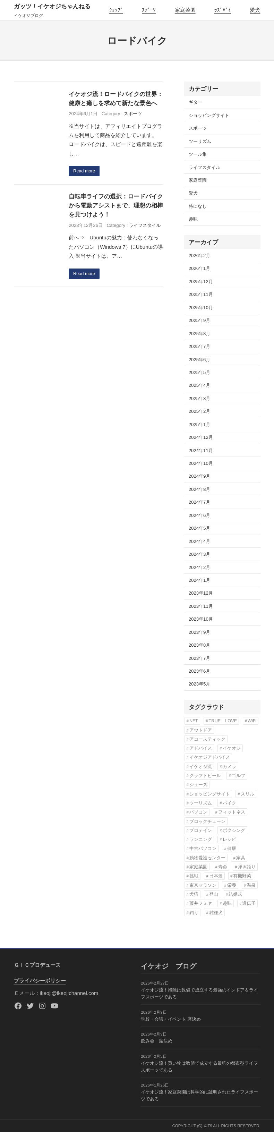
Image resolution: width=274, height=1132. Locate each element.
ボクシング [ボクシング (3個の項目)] (234, 830)
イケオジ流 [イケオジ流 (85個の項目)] (200, 766)
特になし (198, 206)
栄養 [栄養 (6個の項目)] (231, 885)
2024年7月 (200, 502)
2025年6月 (200, 359)
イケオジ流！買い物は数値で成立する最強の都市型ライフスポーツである (199, 1067)
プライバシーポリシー (40, 981)
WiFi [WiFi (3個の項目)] (252, 720)
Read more (84, 171)
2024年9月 (200, 476)
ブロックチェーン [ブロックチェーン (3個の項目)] (207, 821)
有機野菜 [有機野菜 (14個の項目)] (242, 875)
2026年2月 (200, 255)
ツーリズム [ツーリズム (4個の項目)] (200, 803)
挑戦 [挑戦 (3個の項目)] (193, 875)
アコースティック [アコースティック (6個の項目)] (207, 739)
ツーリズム (200, 141)
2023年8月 (200, 645)
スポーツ (133, 113)
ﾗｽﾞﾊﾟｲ (222, 10)
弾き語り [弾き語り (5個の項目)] (247, 866)
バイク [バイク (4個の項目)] (229, 803)
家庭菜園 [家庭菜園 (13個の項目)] (198, 866)
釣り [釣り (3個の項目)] (193, 912)
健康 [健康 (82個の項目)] (231, 848)
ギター (195, 102)
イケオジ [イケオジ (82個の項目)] (232, 748)
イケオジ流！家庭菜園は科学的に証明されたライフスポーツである (199, 1096)
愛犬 (255, 10)
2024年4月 (200, 541)
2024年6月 (200, 515)
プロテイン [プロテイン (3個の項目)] (200, 830)
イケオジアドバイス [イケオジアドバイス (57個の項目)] (209, 757)
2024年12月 (201, 437)
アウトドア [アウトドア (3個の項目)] (200, 730)
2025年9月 (200, 320)
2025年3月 (200, 398)
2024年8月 (200, 489)
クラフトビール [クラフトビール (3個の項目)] (205, 775)
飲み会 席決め (156, 1041)
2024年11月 (201, 450)
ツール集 (198, 154)
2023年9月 (200, 632)
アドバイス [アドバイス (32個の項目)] (200, 748)
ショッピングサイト (209, 115)
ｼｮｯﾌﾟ (116, 10)
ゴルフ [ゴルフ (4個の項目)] (238, 775)
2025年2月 (200, 411)
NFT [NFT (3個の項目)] (193, 720)
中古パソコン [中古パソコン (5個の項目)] (202, 848)
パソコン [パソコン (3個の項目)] (198, 812)
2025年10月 (201, 307)
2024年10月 (201, 463)
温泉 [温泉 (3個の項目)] (251, 885)
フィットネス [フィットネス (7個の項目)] (231, 812)
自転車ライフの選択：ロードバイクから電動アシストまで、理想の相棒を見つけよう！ (116, 206)
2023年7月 (200, 658)
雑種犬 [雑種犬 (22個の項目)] (216, 912)
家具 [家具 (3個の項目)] (240, 857)
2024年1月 (200, 580)
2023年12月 (201, 593)
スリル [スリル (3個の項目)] (247, 794)
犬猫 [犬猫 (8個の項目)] (193, 894)
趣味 (193, 219)
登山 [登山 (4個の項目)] (213, 894)
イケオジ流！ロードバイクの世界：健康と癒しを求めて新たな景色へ (116, 99)
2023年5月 (200, 684)
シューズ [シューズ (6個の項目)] (198, 784)
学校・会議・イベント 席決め (171, 1019)
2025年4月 (200, 385)
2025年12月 (201, 281)
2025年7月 (200, 346)
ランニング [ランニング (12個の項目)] (200, 839)
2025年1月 (200, 424)
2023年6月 (200, 671)
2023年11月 (201, 606)
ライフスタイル (145, 225)
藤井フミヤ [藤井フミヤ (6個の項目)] (200, 903)
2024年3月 (200, 554)
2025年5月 (200, 372)
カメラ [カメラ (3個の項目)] (229, 766)
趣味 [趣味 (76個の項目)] (227, 903)
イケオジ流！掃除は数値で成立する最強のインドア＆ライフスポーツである (199, 994)
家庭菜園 (185, 10)
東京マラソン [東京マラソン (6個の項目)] (202, 885)
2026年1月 (200, 268)
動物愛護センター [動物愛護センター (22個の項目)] (207, 857)
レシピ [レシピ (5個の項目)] (229, 839)
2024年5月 (200, 528)
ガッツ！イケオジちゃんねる (52, 6)
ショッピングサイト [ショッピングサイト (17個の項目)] (209, 794)
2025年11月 (201, 294)
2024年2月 (200, 567)
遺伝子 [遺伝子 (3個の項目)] (249, 903)
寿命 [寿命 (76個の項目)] (222, 866)
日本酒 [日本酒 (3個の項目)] (216, 875)
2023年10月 (201, 619)
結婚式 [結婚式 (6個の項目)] (235, 894)
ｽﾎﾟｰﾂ (149, 10)
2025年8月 (200, 333)
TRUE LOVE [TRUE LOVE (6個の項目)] (222, 720)
